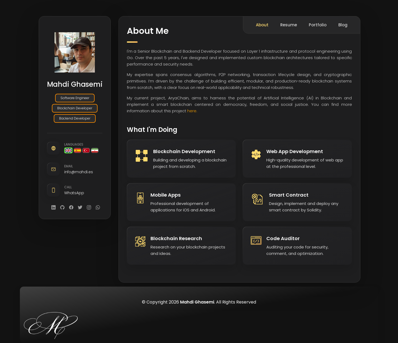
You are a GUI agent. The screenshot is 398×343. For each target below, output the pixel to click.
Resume (288, 25)
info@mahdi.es (78, 172)
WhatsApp (74, 193)
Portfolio (318, 25)
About (262, 25)
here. (192, 111)
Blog (342, 25)
